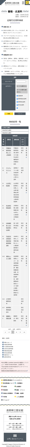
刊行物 (5, 396)
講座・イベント (20, 390)
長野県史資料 (21, 102)
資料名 (9, 139)
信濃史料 (20, 95)
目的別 (5, 386)
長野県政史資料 (21, 98)
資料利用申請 (7, 357)
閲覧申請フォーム (8, 355)
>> (24, 332)
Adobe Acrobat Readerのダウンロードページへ (14, 370)
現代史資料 (20, 105)
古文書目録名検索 (8, 346)
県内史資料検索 (8, 352)
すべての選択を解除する (21, 91)
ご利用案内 (19, 383)
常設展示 (5, 390)
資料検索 (26, 152)
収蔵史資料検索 (8, 344)
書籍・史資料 (20, 393)
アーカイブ (6, 400)
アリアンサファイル (8, 170)
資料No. (3, 142)
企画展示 (18, 386)
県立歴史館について (8, 383)
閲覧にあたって (8, 342)
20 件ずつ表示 (7, 130)
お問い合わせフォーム (15, 439)
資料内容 (16, 139)
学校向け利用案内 (8, 393)
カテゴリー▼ (22, 142)
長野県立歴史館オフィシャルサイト (12, 380)
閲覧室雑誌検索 (8, 350)
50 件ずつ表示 (7, 132)
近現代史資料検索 (8, 348)
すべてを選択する (21, 86)
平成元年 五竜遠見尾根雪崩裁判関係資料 (8, 241)
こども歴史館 (20, 396)
